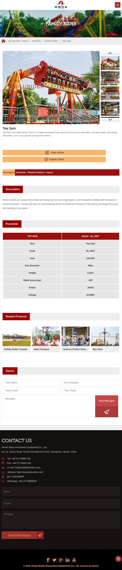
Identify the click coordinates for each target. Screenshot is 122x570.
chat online (15, 152)
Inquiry (68, 164)
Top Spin (66, 41)
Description (11, 164)
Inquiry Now (42, 152)
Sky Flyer (98, 341)
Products (36, 41)
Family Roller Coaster (17, 341)
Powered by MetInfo (89, 559)
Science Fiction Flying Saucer (76, 341)
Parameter (29, 164)
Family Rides (51, 41)
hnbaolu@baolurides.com (27, 459)
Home (25, 41)
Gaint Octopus (42, 341)
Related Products (49, 164)
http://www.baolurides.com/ (30, 464)
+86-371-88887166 (20, 450)
